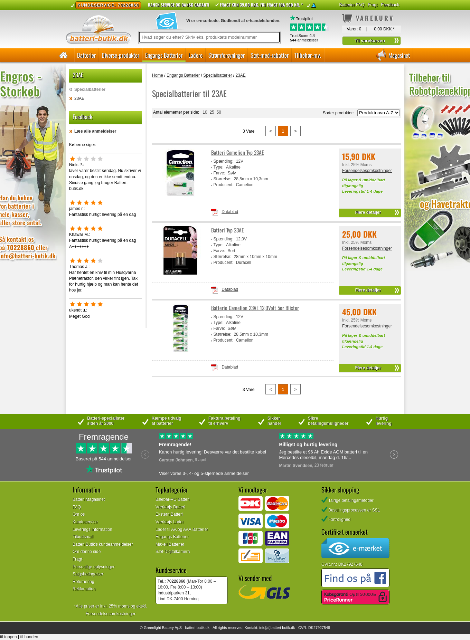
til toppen (8, 636)
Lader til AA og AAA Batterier (182, 529)
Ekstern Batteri (169, 514)
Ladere (195, 55)
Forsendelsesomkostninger (367, 170)
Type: (219, 167)
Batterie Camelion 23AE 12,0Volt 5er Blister (255, 308)
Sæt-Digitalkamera (173, 551)
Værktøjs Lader (170, 521)
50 (218, 112)
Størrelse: (223, 178)
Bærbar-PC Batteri (173, 499)
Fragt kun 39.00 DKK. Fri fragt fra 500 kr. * (261, 5)
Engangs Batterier (163, 55)
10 (205, 112)
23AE (79, 98)
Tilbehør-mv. (307, 55)
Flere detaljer (368, 212)
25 (211, 112)
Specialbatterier (89, 89)
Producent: (224, 184)
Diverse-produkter (120, 55)
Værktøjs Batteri (170, 507)
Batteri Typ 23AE (227, 230)
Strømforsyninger (226, 55)
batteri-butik (194, 627)
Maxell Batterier (170, 544)
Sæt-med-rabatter (270, 55)
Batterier (86, 55)
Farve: (219, 173)
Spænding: (224, 161)
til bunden (29, 636)
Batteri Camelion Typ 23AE (237, 152)
